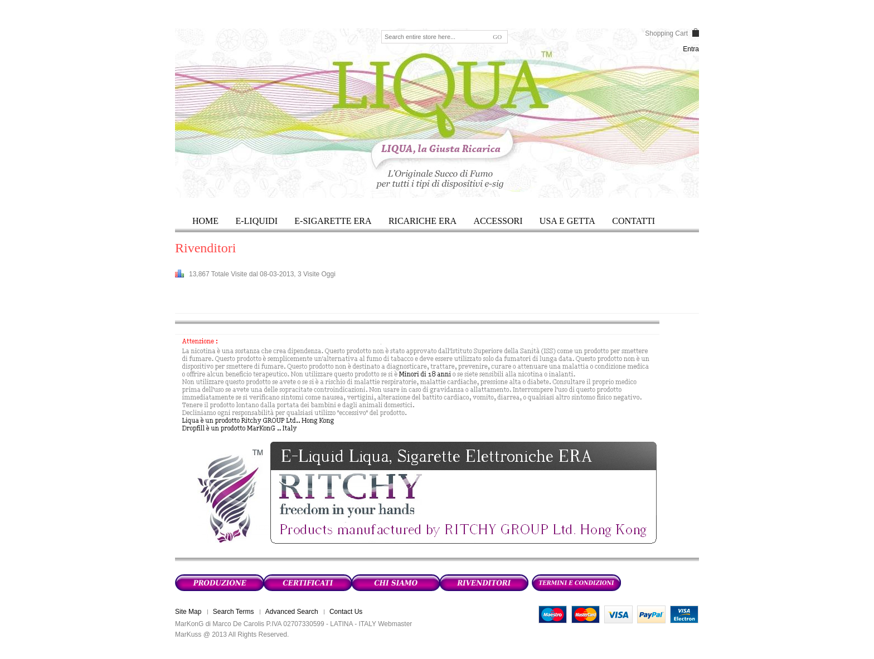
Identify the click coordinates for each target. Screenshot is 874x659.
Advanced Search (291, 612)
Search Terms (233, 612)
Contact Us (345, 612)
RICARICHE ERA (423, 221)
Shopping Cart (666, 33)
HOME (205, 221)
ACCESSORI (497, 221)
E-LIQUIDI (256, 221)
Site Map (188, 612)
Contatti (633, 221)
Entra (691, 49)
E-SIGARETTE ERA (332, 221)
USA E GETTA (567, 221)
